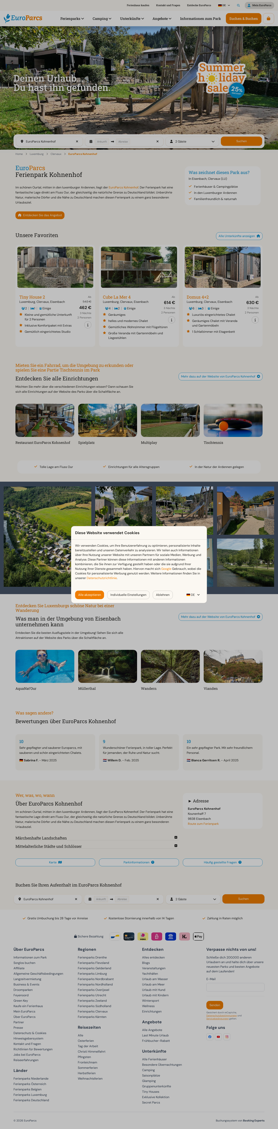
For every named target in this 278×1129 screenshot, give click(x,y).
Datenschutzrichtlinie (102, 578)
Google (166, 569)
